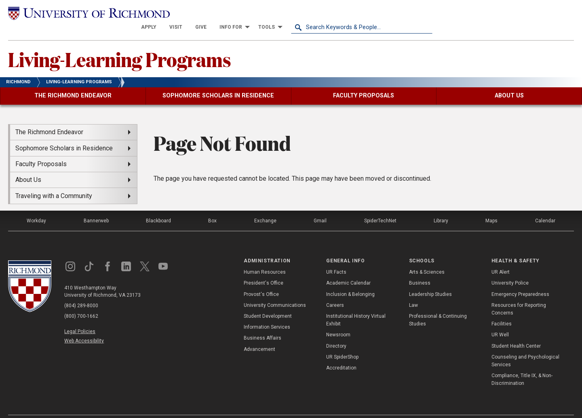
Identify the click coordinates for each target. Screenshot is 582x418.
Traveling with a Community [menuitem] (53, 181)
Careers (335, 291)
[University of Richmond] (79, 13)
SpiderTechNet (380, 206)
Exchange (265, 206)
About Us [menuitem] (28, 165)
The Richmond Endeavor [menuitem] (49, 118)
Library (441, 206)
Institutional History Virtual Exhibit (356, 305)
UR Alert (500, 258)
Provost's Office (261, 280)
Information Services (267, 313)
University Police (510, 269)
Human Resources (265, 258)
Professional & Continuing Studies (438, 305)
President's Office (263, 269)
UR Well (500, 320)
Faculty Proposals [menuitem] (41, 150)
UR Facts (336, 258)
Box (212, 206)
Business (419, 269)
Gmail (320, 206)
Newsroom (338, 320)
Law (413, 291)
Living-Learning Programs (119, 45)
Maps (491, 206)
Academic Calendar (348, 269)
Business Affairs (262, 324)
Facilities (501, 309)
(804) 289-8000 (81, 291)
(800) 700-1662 (81, 302)
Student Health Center (516, 331)
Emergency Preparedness (520, 280)
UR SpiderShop (342, 342)
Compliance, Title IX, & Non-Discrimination (521, 365)
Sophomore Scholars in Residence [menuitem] (64, 133)
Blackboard (158, 206)
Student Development (268, 302)
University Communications (275, 291)
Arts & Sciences (427, 258)
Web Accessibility (84, 326)
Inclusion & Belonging (350, 280)
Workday (36, 206)
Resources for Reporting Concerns (518, 295)
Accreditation (341, 354)
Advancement (259, 335)
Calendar (545, 206)
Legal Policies (79, 317)
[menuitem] (290, 13)
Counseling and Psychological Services (525, 346)
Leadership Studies (430, 280)
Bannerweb (96, 206)
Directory (336, 331)
